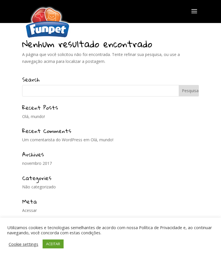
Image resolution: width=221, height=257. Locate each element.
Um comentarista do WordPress (52, 139)
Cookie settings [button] (23, 244)
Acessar (29, 210)
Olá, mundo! (33, 116)
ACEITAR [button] (53, 243)
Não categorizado (39, 187)
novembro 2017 (37, 163)
